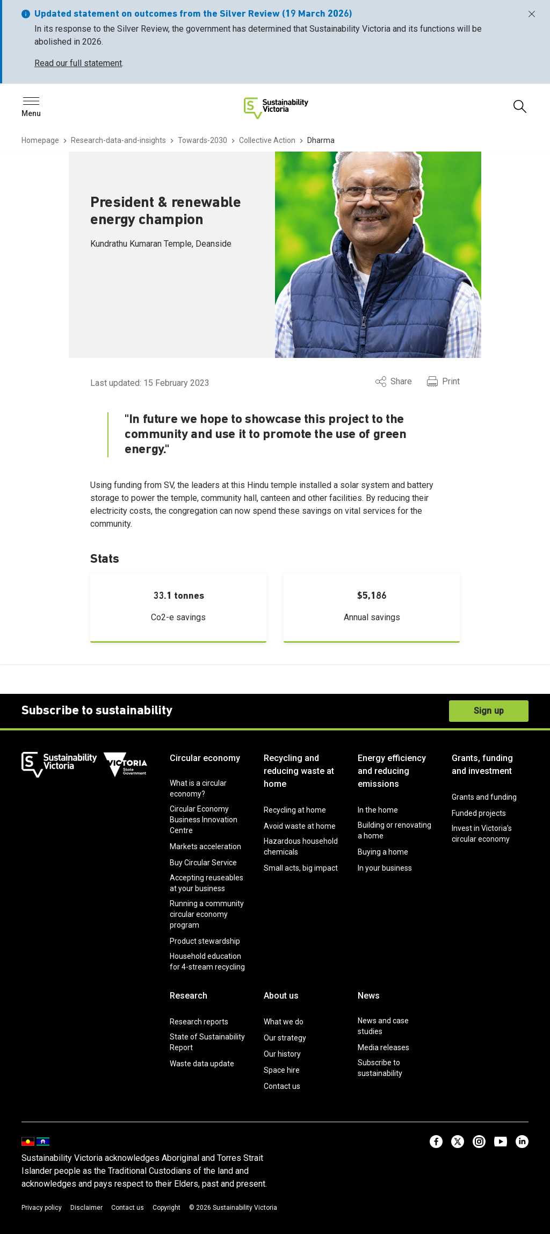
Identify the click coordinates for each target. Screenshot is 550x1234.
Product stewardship (205, 941)
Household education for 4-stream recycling (207, 961)
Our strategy (285, 1038)
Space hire (282, 1070)
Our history (282, 1054)
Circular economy (205, 758)
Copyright (166, 1207)
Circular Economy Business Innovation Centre (203, 820)
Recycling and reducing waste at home (299, 771)
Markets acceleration (205, 846)
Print (443, 381)
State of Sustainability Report (207, 1042)
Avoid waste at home (300, 826)
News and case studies (383, 1026)
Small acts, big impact (301, 868)
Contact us (282, 1086)
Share (393, 381)
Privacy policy (41, 1207)
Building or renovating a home (394, 830)
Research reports (199, 1021)
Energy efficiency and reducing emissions (392, 771)
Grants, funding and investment (482, 764)
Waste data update (202, 1063)
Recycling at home (295, 810)
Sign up (489, 711)
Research (188, 996)
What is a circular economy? (198, 788)
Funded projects (479, 813)
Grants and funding (484, 797)
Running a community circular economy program (207, 914)
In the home (378, 810)
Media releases (383, 1047)
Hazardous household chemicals (301, 846)
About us (281, 996)
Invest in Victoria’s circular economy (482, 833)
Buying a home (383, 852)
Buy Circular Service (203, 862)
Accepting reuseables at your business (206, 883)
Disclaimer (86, 1207)
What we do (283, 1021)
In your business (385, 868)
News (369, 996)
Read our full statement (78, 63)
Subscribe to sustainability (380, 1068)
